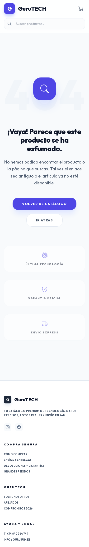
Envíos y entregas (18, 460)
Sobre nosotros (16, 497)
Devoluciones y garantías (24, 466)
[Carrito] (81, 8)
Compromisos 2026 (18, 508)
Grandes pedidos (17, 471)
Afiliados (11, 502)
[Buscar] (44, 23)
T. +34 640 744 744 (16, 533)
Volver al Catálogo (44, 204)
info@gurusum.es (17, 539)
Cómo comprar (15, 454)
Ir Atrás (44, 220)
